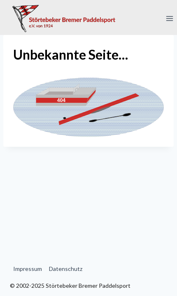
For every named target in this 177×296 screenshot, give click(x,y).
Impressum (27, 268)
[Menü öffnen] (169, 18)
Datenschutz (65, 268)
